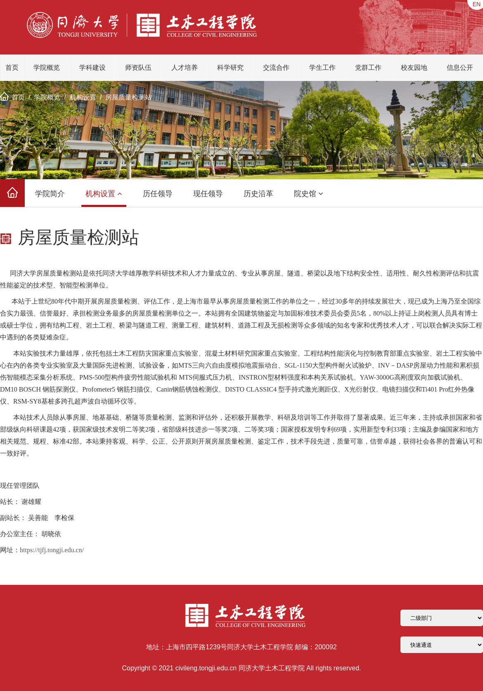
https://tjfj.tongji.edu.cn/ (52, 549)
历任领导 (158, 194)
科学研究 (230, 67)
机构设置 (83, 97)
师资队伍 (138, 67)
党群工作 (368, 67)
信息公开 (460, 67)
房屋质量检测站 (128, 97)
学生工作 (322, 67)
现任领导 (208, 194)
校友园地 (414, 67)
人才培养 (184, 67)
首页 (12, 67)
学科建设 (92, 67)
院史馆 (308, 194)
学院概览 (46, 67)
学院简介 (50, 194)
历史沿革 (258, 194)
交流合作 (276, 67)
